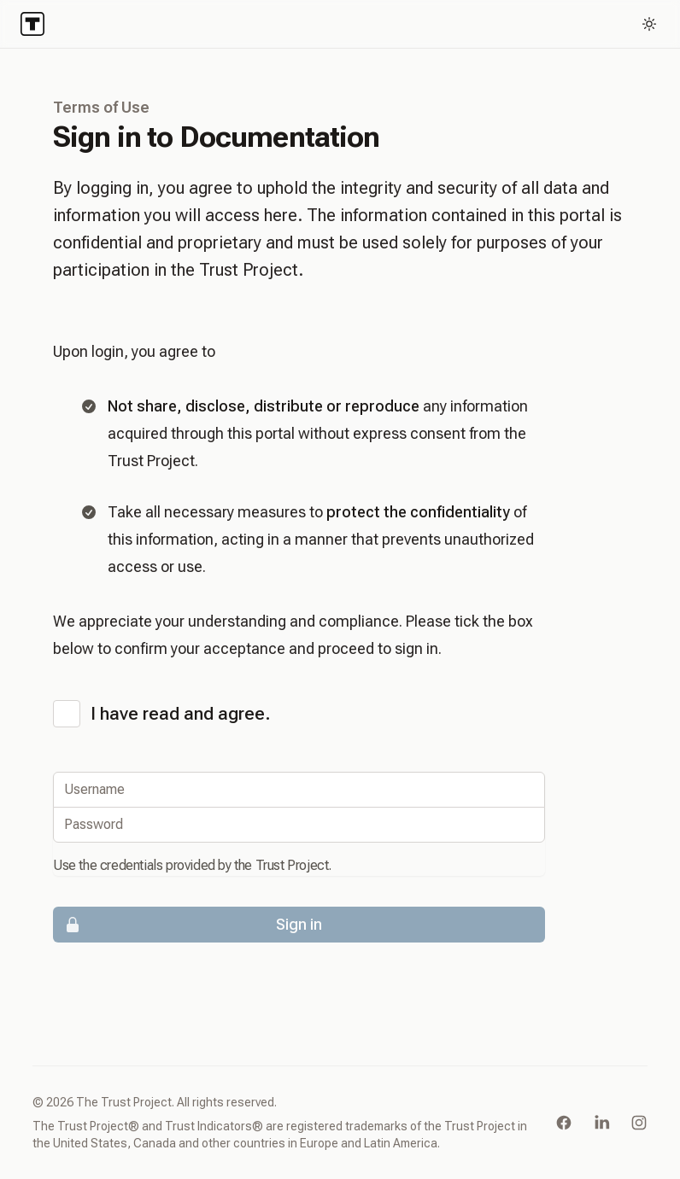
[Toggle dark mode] (649, 24)
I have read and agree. (181, 713)
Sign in (188, 925)
